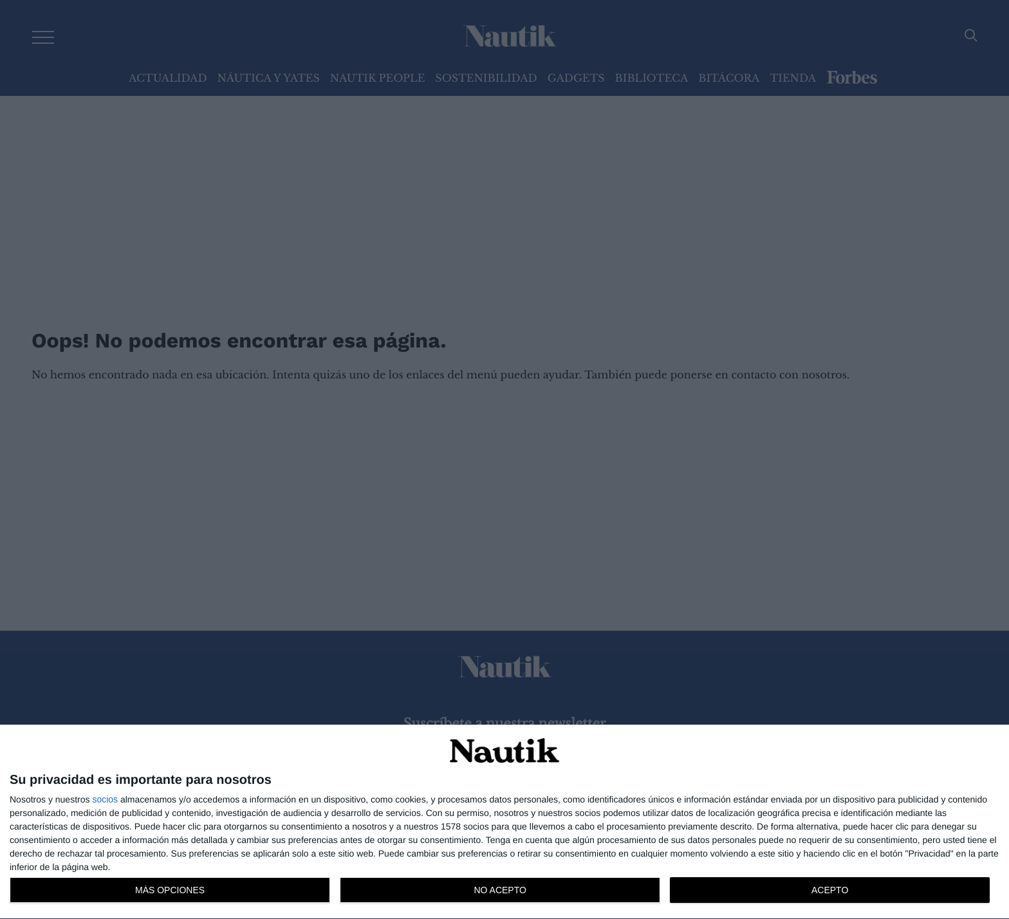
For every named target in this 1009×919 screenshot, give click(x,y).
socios (105, 799)
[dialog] (504, 822)
